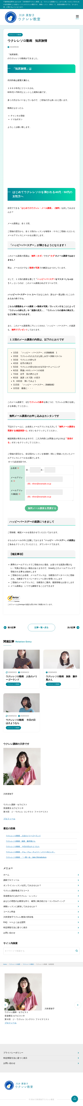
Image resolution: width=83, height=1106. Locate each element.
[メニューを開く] (77, 17)
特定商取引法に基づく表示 (15, 927)
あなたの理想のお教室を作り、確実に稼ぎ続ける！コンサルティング (34, 901)
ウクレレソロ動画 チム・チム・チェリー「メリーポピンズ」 (30, 852)
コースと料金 (9, 912)
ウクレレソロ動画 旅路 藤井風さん (21, 841)
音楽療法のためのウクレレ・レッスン (20, 896)
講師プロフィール (11, 880)
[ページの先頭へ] (74, 1099)
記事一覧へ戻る (41, 627)
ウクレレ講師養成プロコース (16, 891)
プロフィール (9, 819)
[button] (5, 1005)
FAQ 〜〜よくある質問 (14, 922)
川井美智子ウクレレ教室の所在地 (18, 917)
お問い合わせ (9, 933)
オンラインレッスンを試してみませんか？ (22, 885)
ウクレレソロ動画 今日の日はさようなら (23, 846)
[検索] (77, 951)
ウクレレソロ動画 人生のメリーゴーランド (23, 836)
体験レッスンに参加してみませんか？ (20, 906)
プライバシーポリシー (13, 1053)
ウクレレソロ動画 (15, 35)
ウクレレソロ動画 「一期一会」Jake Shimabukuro (26, 857)
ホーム (6, 875)
